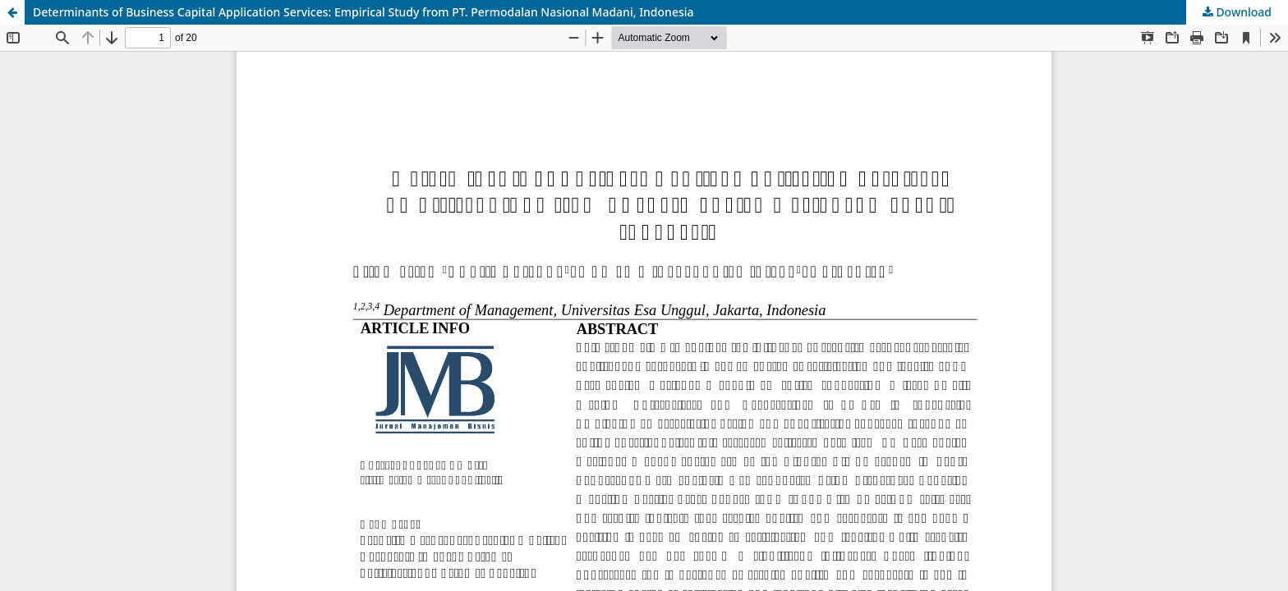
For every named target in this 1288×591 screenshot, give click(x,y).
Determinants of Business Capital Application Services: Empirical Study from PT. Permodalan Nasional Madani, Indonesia (363, 12)
